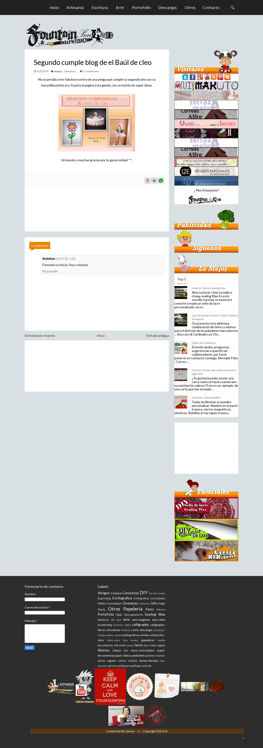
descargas (146, 630)
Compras (116, 593)
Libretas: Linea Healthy (206, 397)
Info (154, 603)
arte (126, 619)
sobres (122, 660)
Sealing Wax (155, 614)
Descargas (167, 7)
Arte (120, 7)
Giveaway (130, 603)
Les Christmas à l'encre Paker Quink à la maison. (215, 317)
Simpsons (103, 619)
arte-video (158, 619)
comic (135, 630)
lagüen (161, 645)
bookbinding (105, 624)
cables (127, 624)
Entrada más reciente (40, 336)
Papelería (132, 608)
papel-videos (123, 655)
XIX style (116, 619)
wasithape (123, 665)
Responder (50, 271)
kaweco (130, 645)
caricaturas (113, 630)
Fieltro (102, 603)
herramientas (105, 645)
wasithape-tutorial (140, 665)
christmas (126, 630)
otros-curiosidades (143, 650)
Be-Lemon (128, 731)
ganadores (148, 640)
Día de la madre (157, 593)
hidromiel (119, 645)
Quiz (119, 614)
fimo (125, 640)
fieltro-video (113, 640)
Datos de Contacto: (204, 342)
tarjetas (133, 660)
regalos (111, 660)
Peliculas (160, 609)
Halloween (144, 603)
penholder (138, 655)
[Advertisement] (97, 366)
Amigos (58, 71)
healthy (161, 640)
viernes (112, 665)
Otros (190, 7)
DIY (144, 592)
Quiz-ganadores (133, 614)
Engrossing (104, 598)
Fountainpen (114, 603)
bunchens (118, 624)
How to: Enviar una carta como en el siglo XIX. (214, 371)
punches (150, 655)
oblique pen (120, 650)
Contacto (211, 7)
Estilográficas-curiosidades (149, 598)
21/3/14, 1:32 (65, 259)
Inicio (54, 7)
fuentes (134, 640)
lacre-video (150, 645)
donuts (118, 635)
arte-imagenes (141, 619)
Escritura (100, 7)
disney (110, 635)
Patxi (149, 609)
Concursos (70, 71)
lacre (138, 645)
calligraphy (140, 624)
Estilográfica (122, 598)
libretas (104, 650)
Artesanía (75, 7)
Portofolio (141, 7)
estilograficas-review (135, 635)
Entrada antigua (157, 336)
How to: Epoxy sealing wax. (209, 288)
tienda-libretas (148, 660)
